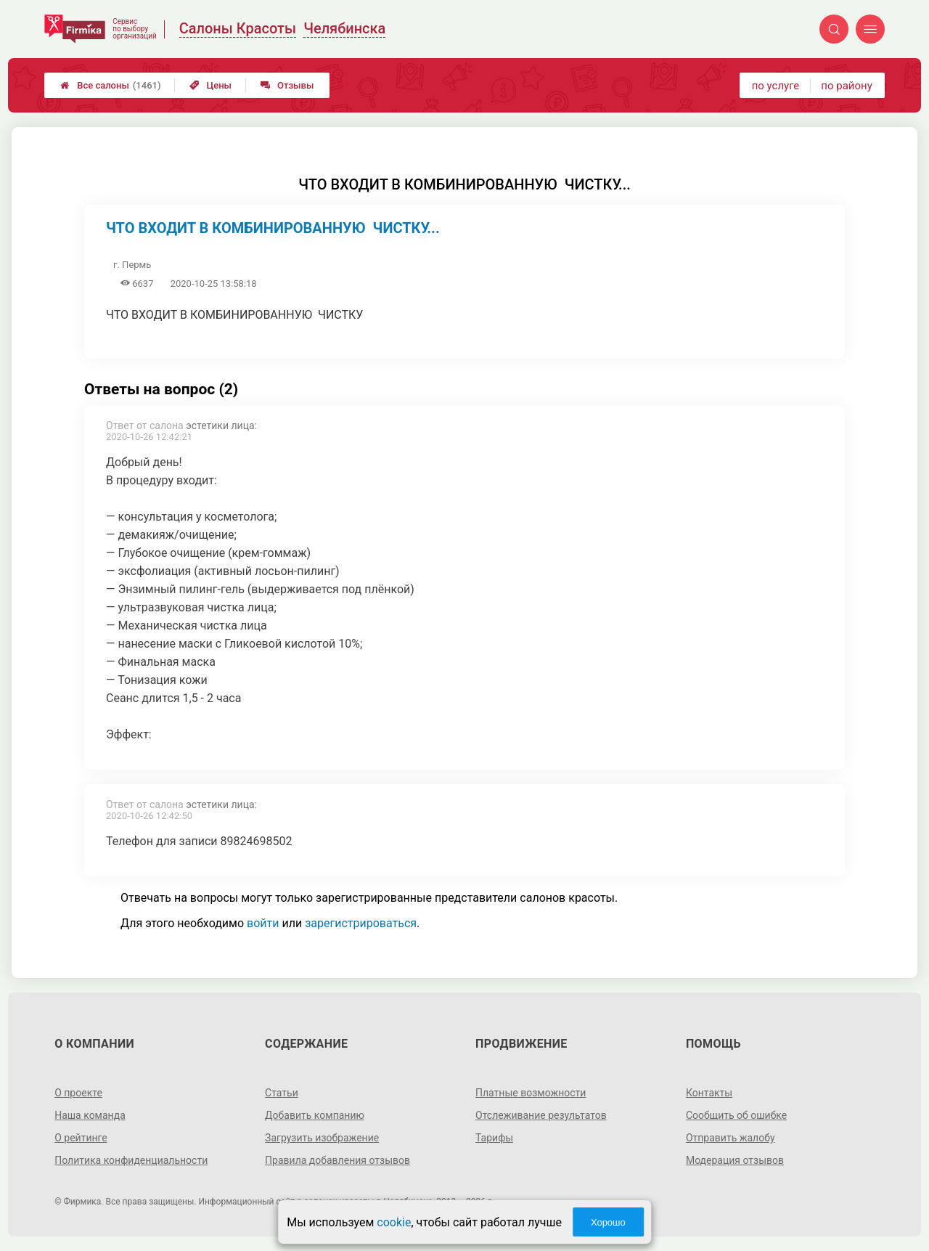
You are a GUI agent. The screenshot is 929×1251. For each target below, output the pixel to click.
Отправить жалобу (730, 1138)
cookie (394, 1222)
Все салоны (110, 85)
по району (846, 85)
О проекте (78, 1093)
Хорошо (608, 1222)
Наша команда (90, 1115)
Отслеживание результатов (541, 1115)
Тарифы (494, 1138)
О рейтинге (80, 1138)
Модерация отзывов (735, 1160)
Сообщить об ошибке (736, 1115)
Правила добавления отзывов (337, 1160)
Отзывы (287, 85)
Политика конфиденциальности (131, 1160)
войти (263, 923)
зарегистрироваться (361, 923)
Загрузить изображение (322, 1138)
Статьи (281, 1093)
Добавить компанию (314, 1115)
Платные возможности (530, 1093)
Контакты (709, 1093)
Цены (210, 85)
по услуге (776, 85)
